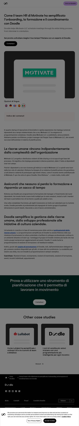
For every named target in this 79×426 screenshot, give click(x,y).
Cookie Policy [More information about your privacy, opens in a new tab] (66, 421)
